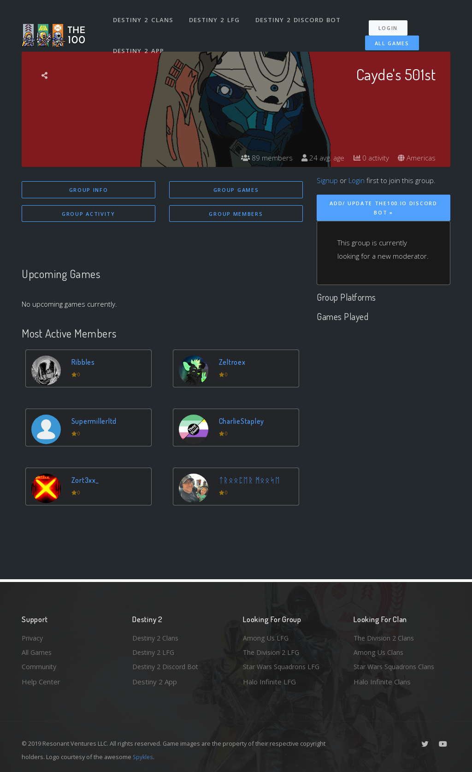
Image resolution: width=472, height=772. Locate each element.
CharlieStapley (243, 422)
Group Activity (88, 214)
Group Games (236, 189)
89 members (261, 158)
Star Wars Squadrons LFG (283, 666)
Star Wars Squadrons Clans (396, 666)
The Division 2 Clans (385, 636)
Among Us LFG (266, 636)
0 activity (368, 158)
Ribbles (83, 363)
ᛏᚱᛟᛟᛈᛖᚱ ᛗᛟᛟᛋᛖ (250, 481)
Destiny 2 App (139, 43)
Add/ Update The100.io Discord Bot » (383, 208)
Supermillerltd (95, 422)
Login (391, 23)
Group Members (236, 214)
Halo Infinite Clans (382, 681)
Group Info (88, 189)
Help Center (41, 681)
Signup (327, 180)
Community (39, 666)
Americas (416, 158)
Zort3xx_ (86, 481)
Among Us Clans (379, 651)
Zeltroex (232, 363)
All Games (387, 38)
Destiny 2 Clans (143, 17)
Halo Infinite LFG (269, 681)
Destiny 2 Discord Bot (298, 17)
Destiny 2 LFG (215, 17)
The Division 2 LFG (272, 651)
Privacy (33, 636)
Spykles (143, 757)
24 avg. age (318, 158)
